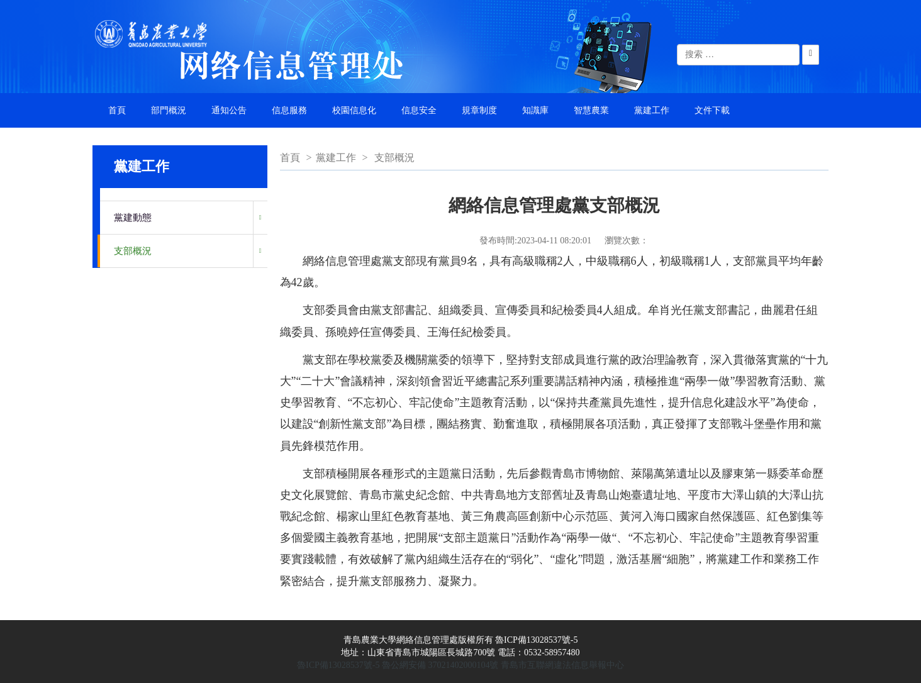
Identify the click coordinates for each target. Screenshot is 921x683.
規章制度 (479, 110)
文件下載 (712, 110)
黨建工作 (651, 110)
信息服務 (289, 110)
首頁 (117, 110)
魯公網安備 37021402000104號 (440, 665)
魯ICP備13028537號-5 (338, 665)
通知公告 (229, 110)
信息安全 (419, 110)
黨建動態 (133, 218)
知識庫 (535, 110)
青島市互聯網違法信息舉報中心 (562, 665)
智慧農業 (591, 110)
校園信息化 (354, 110)
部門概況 (168, 110)
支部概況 (133, 251)
